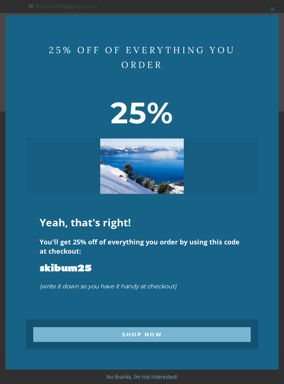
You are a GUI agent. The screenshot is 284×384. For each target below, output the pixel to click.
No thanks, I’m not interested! (141, 376)
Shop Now (142, 334)
